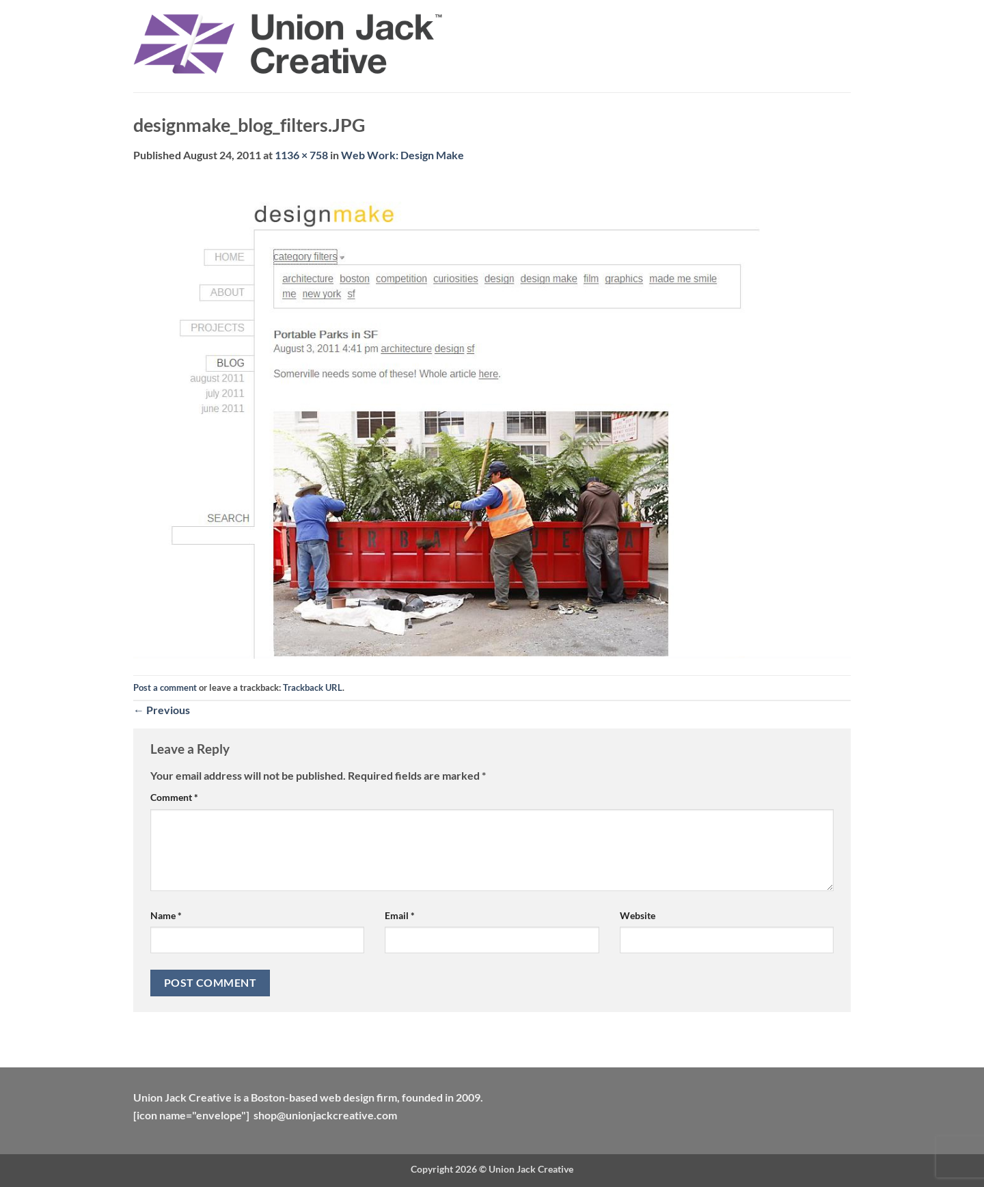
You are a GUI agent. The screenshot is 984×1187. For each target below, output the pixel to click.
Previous (161, 709)
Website (637, 915)
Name (166, 915)
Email (400, 915)
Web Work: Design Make (402, 154)
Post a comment (165, 687)
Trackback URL (312, 687)
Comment (174, 797)
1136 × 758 (301, 154)
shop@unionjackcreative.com (325, 1114)
